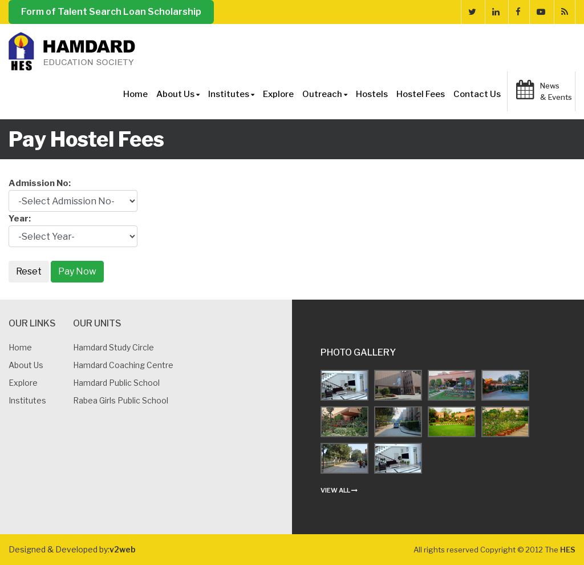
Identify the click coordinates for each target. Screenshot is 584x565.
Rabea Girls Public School (120, 400)
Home (135, 94)
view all (339, 490)
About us (26, 365)
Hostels (372, 94)
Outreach (324, 94)
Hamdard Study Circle (113, 347)
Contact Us (477, 94)
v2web (123, 549)
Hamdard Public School (116, 383)
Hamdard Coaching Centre (123, 365)
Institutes (231, 94)
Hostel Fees (420, 94)
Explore (278, 94)
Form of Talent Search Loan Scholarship (111, 11)
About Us (178, 94)
